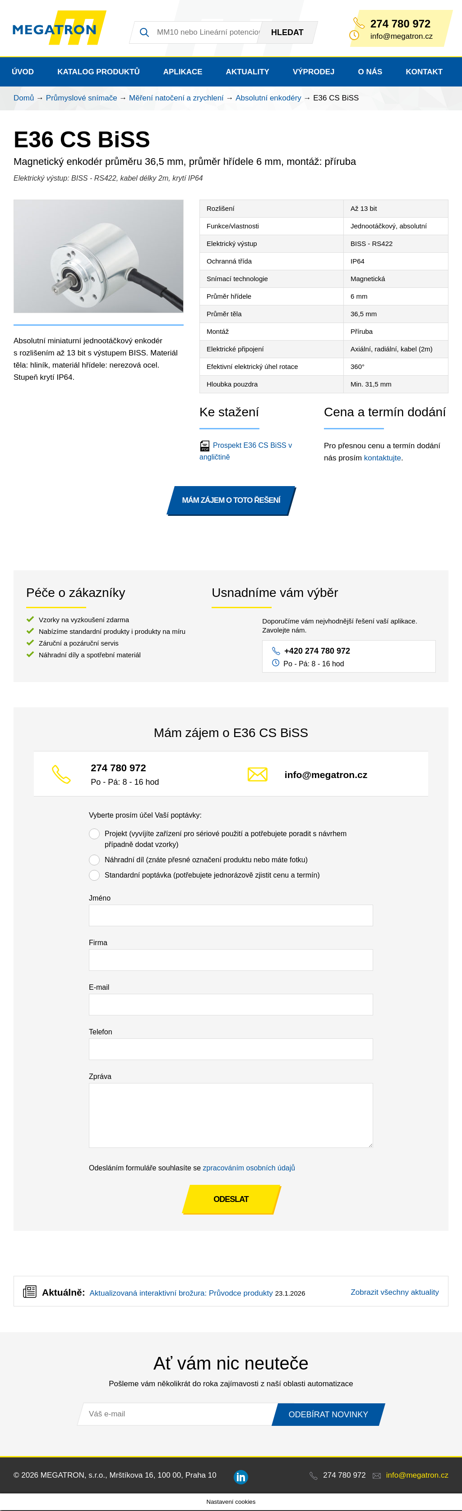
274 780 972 (400, 24)
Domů (24, 99)
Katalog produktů (98, 72)
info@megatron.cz (326, 775)
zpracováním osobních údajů (249, 1169)
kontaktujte (382, 459)
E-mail (99, 988)
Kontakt (424, 72)
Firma (98, 943)
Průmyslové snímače (81, 99)
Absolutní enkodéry (268, 99)
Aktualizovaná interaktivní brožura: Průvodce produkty (181, 1294)
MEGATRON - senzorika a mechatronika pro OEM (62, 29)
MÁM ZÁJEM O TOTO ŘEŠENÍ (231, 501)
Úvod (23, 72)
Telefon (100, 1033)
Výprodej (314, 72)
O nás (370, 72)
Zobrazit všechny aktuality (395, 1293)
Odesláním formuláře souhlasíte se (192, 1169)
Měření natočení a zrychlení (176, 99)
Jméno (100, 899)
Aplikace (183, 72)
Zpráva (100, 1077)
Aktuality (247, 72)
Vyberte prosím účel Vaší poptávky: (145, 816)
